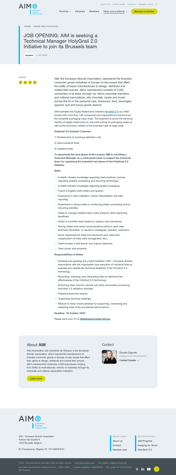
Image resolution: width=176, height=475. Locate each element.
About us (105, 4)
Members (94, 11)
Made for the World (119, 463)
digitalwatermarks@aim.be (95, 319)
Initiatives (80, 11)
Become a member (144, 11)
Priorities (63, 11)
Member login (146, 4)
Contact (132, 4)
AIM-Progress (145, 441)
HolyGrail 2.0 (111, 111)
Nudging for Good (147, 445)
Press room (119, 4)
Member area (120, 449)
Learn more (36, 379)
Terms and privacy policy (85, 463)
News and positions (114, 11)
